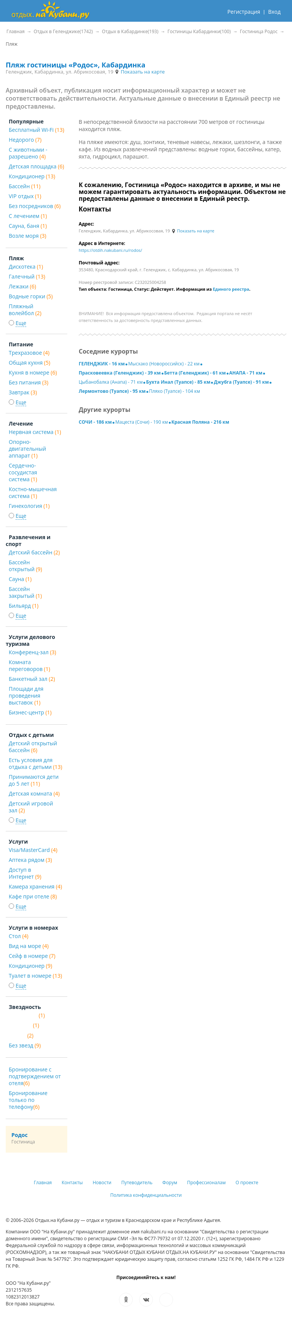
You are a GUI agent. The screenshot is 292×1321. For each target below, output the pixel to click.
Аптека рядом (30, 859)
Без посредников (34, 206)
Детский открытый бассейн (33, 747)
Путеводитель (136, 1182)
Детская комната (34, 793)
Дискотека (26, 266)
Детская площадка (36, 166)
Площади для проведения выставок (26, 695)
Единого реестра (231, 289)
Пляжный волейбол (25, 310)
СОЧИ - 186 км (95, 422)
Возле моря (27, 235)
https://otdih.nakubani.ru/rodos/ (110, 250)
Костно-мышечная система (33, 492)
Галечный (27, 276)
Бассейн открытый (25, 566)
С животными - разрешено (28, 153)
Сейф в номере (32, 955)
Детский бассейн (34, 552)
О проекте (247, 1182)
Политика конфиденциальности (146, 1195)
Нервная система (35, 432)
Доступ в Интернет (25, 873)
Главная (43, 1182)
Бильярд (23, 605)
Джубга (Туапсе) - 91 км (241, 382)
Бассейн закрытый (25, 592)
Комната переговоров (29, 665)
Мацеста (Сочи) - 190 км (141, 422)
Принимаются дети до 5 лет (34, 780)
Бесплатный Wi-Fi (36, 129)
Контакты (72, 1182)
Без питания (28, 382)
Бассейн (24, 186)
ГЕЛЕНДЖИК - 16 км (102, 363)
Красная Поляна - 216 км (200, 422)
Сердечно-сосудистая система (23, 472)
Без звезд (25, 1045)
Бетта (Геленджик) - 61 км (195, 373)
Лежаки (22, 286)
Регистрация (243, 11)
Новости (102, 1182)
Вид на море (29, 946)
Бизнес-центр (30, 712)
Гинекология (29, 505)
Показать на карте (139, 71)
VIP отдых (25, 196)
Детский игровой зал (31, 807)
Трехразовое (29, 352)
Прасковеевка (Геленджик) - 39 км (120, 373)
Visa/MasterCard (33, 849)
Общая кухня (29, 362)
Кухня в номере (33, 372)
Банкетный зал (32, 678)
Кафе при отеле (33, 896)
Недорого (25, 139)
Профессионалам (206, 1182)
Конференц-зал (32, 652)
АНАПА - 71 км (245, 373)
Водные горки (31, 296)
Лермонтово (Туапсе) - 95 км (112, 391)
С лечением (28, 215)
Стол (19, 936)
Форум (169, 1182)
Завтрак (23, 392)
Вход (274, 11)
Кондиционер (32, 176)
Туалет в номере (35, 975)
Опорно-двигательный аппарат (27, 448)
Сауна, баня (28, 225)
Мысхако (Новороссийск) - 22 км (164, 363)
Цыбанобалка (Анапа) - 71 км (111, 382)
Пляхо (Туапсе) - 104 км (174, 391)
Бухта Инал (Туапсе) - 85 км (178, 382)
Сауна (20, 579)
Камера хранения (35, 886)
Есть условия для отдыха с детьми (35, 763)
